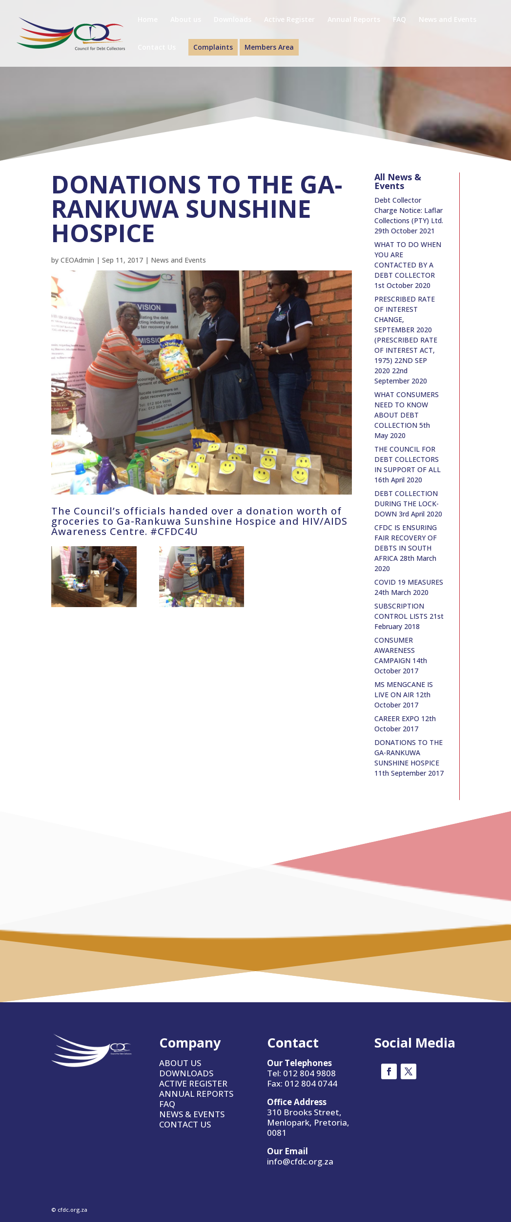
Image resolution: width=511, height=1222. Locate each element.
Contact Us (157, 48)
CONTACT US (185, 1124)
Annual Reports (353, 20)
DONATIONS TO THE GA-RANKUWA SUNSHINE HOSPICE (408, 752)
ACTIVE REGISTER (193, 1083)
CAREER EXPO (396, 718)
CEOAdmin (77, 260)
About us (185, 20)
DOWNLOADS (186, 1073)
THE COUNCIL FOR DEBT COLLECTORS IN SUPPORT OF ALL (407, 459)
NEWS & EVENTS (192, 1114)
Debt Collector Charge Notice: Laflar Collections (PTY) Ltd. (408, 210)
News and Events (447, 20)
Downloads (232, 20)
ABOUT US (180, 1063)
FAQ (399, 20)
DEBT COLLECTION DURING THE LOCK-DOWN (406, 503)
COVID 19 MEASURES (408, 582)
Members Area (269, 47)
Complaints (213, 47)
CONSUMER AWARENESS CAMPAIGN (394, 650)
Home (148, 20)
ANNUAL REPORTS (196, 1093)
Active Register (289, 20)
